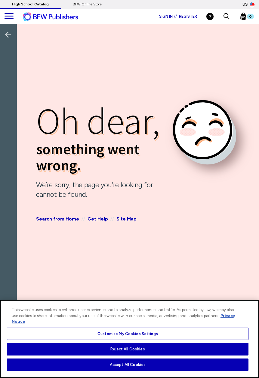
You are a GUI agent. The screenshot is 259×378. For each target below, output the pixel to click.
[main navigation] (9, 16)
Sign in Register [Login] (178, 16)
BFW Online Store (87, 4)
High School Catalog (30, 4)
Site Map (126, 219)
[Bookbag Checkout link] (250, 17)
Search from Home (57, 219)
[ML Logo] (57, 16)
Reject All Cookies (127, 349)
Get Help (98, 219)
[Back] (10, 74)
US (248, 4)
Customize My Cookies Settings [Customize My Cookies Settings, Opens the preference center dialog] (127, 334)
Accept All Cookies (128, 364)
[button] (226, 16)
